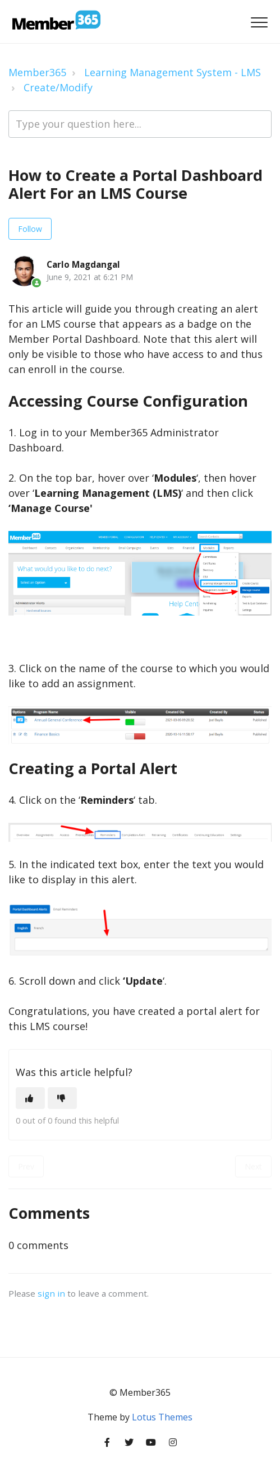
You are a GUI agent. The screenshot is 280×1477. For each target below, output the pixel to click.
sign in (51, 1293)
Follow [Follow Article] (30, 228)
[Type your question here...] (140, 124)
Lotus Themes (162, 1417)
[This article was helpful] (30, 1098)
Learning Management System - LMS (172, 72)
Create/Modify (58, 87)
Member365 (37, 72)
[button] (259, 22)
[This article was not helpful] (62, 1098)
